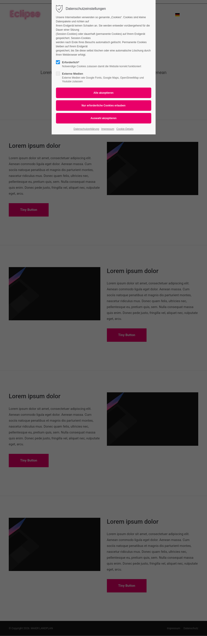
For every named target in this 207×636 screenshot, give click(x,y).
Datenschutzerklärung (86, 128)
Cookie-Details (124, 128)
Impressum (107, 128)
